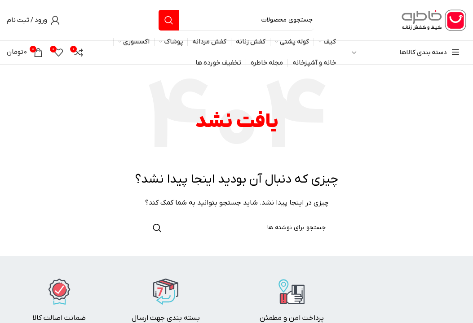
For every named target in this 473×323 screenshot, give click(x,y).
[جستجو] (236, 20)
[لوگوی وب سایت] (432, 20)
